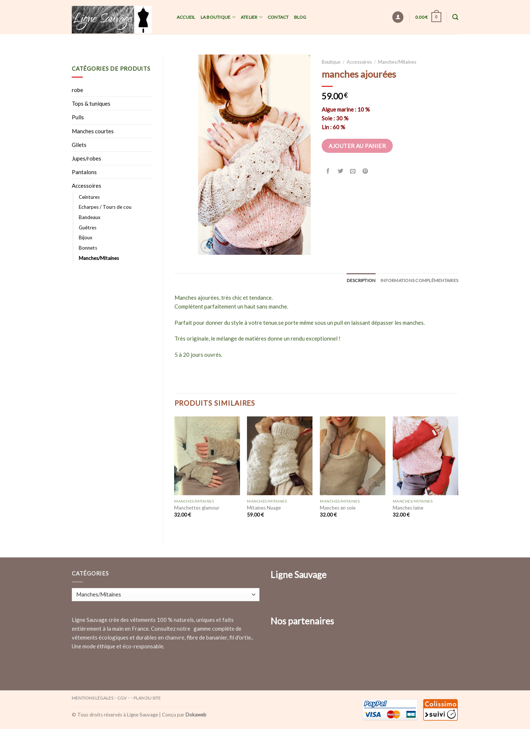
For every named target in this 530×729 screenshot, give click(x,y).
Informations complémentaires (419, 280)
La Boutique (218, 17)
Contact (278, 17)
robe (77, 90)
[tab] (361, 280)
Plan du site (147, 698)
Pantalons (84, 172)
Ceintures (89, 197)
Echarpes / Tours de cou (105, 207)
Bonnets (88, 248)
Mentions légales (92, 698)
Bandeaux (89, 217)
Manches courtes (93, 131)
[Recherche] (455, 17)
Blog (300, 17)
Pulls (78, 117)
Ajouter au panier (357, 145)
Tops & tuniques (91, 103)
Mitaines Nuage (264, 508)
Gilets (79, 144)
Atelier (251, 17)
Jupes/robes (86, 158)
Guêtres (87, 227)
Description (361, 280)
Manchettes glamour (196, 508)
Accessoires (86, 185)
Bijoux (85, 237)
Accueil (186, 17)
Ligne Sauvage (142, 715)
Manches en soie (338, 508)
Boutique (331, 62)
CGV (122, 698)
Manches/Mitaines (99, 258)
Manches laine (408, 508)
